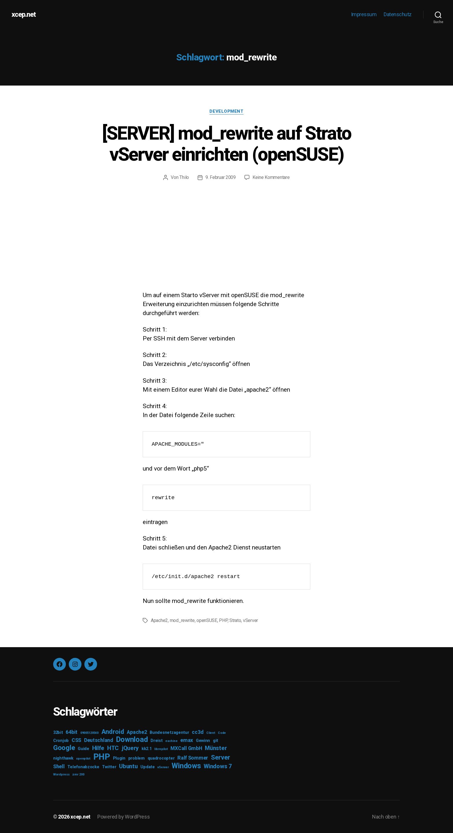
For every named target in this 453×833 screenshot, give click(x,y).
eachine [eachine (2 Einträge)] (171, 741)
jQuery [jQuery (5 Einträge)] (130, 748)
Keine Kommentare (271, 177)
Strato (235, 620)
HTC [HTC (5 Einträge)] (113, 748)
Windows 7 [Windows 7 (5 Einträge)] (218, 766)
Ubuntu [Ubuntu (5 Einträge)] (128, 766)
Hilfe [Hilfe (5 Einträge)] (98, 748)
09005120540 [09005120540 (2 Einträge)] (89, 733)
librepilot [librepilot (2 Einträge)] (161, 749)
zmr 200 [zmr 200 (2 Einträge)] (78, 774)
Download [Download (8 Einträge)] (132, 739)
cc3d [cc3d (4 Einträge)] (197, 732)
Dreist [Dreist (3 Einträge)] (156, 740)
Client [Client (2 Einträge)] (210, 733)
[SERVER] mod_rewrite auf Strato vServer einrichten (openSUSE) (226, 144)
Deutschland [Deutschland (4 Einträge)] (98, 740)
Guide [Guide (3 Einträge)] (83, 748)
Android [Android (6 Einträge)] (112, 731)
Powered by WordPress (123, 817)
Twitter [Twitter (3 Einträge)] (109, 766)
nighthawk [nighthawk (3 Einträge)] (63, 758)
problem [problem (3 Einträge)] (136, 758)
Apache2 (159, 620)
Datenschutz (398, 14)
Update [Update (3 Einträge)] (147, 766)
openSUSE (206, 620)
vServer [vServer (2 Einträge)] (163, 767)
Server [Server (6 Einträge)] (220, 757)
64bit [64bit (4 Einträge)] (71, 732)
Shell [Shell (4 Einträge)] (59, 766)
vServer (250, 620)
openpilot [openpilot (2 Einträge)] (83, 758)
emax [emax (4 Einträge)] (186, 740)
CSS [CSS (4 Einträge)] (76, 740)
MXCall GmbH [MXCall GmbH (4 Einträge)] (186, 748)
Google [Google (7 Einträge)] (64, 748)
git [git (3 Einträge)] (215, 740)
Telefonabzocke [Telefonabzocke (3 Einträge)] (83, 766)
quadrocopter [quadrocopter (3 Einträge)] (161, 758)
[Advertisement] (226, 247)
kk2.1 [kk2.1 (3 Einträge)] (147, 748)
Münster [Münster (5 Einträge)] (216, 748)
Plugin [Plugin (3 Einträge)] (119, 758)
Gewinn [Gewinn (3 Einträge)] (203, 740)
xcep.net (24, 14)
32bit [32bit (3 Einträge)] (58, 732)
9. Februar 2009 (220, 177)
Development (226, 111)
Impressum (364, 14)
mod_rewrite (182, 620)
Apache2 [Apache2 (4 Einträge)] (137, 732)
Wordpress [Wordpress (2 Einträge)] (61, 774)
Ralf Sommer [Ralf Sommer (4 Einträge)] (192, 758)
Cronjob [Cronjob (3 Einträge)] (61, 740)
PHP (223, 620)
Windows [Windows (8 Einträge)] (186, 766)
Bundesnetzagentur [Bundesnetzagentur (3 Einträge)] (169, 732)
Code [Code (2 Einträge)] (222, 733)
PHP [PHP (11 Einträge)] (101, 757)
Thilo (184, 177)
